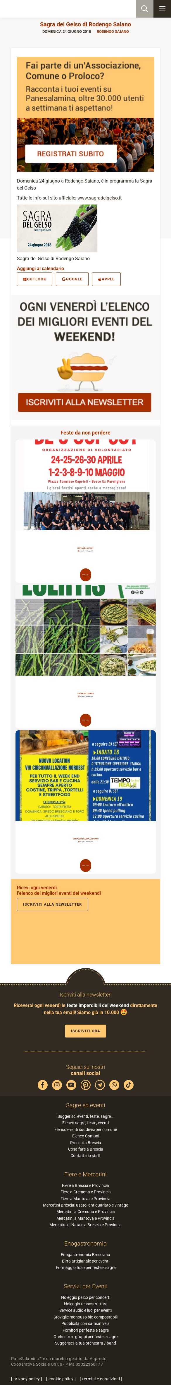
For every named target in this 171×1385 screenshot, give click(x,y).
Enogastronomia (85, 1243)
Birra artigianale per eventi (85, 1261)
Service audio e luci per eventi (85, 1310)
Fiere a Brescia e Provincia (85, 1185)
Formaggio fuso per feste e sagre (85, 1267)
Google (72, 279)
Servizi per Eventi (86, 1286)
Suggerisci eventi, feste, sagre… (85, 1116)
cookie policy (61, 1379)
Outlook (34, 279)
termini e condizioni (101, 1379)
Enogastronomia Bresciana (85, 1254)
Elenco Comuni (85, 1136)
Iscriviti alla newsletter (52, 904)
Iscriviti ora (85, 1031)
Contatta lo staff (85, 1155)
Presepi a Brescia (85, 1142)
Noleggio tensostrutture (85, 1303)
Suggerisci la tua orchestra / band (85, 1343)
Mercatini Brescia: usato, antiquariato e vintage (85, 1205)
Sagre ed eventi (85, 1105)
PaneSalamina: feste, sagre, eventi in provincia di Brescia (34, 9)
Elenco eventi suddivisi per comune (85, 1129)
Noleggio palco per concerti (85, 1297)
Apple (106, 279)
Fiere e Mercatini (85, 1174)
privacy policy (26, 1379)
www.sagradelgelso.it (99, 198)
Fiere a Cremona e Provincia (86, 1192)
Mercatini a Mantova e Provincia (85, 1218)
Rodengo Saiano (113, 31)
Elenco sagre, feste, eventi (85, 1122)
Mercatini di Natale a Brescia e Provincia (85, 1224)
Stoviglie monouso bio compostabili (85, 1317)
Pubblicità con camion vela (85, 1323)
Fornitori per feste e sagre (86, 1330)
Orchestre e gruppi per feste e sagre (85, 1336)
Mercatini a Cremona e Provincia (85, 1211)
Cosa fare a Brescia (85, 1149)
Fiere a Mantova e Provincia (85, 1198)
